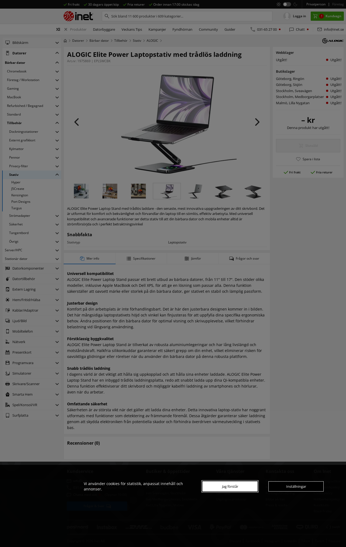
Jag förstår (230, 486)
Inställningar (296, 486)
